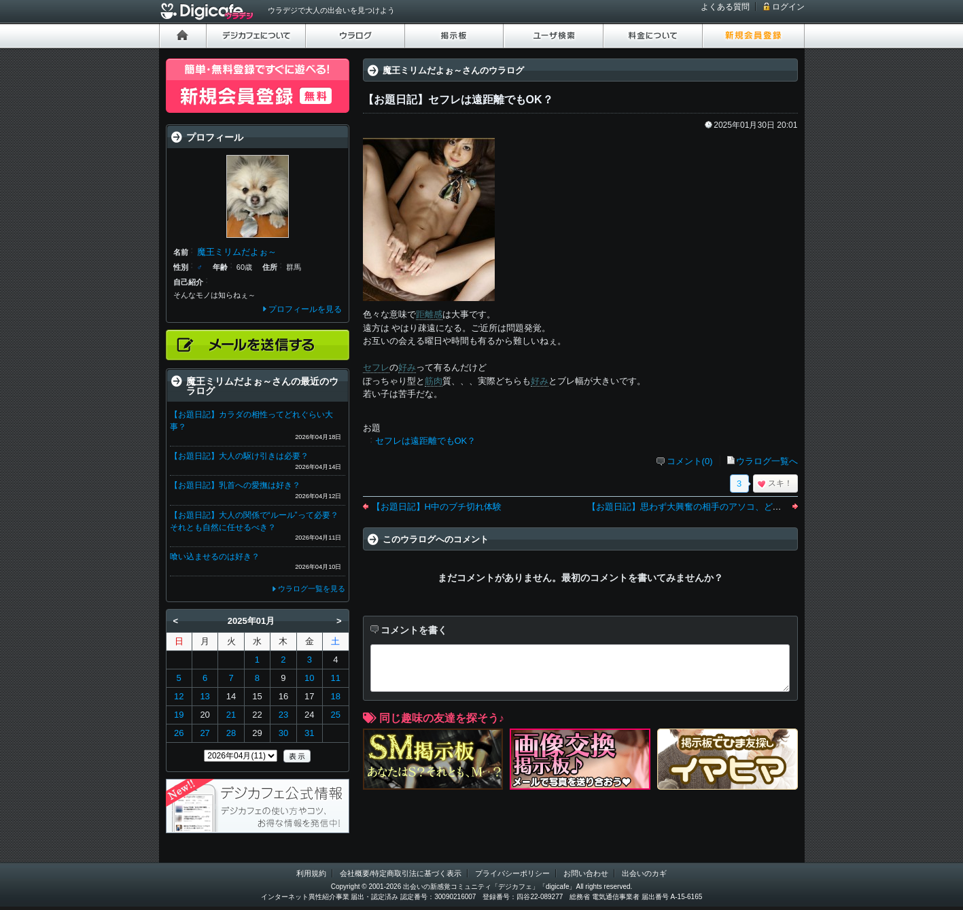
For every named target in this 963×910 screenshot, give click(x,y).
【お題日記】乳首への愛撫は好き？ (235, 485)
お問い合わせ (585, 873)
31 (309, 733)
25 (335, 715)
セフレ (376, 367)
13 (204, 696)
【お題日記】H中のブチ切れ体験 (437, 507)
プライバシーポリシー (512, 873)
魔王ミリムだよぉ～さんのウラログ (453, 70)
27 (204, 733)
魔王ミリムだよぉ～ (237, 252)
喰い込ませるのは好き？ (215, 556)
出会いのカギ (644, 873)
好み (407, 367)
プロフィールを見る (305, 309)
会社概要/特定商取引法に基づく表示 (400, 873)
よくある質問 (725, 7)
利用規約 (311, 873)
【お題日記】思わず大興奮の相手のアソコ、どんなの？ (697, 507)
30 (283, 733)
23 (283, 715)
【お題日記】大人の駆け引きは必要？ (239, 456)
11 (335, 678)
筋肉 (433, 381)
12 (178, 696)
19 (178, 715)
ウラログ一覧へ (767, 461)
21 (231, 715)
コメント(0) (690, 461)
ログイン (788, 7)
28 (231, 733)
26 (178, 733)
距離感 (429, 314)
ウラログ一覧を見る (311, 588)
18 (335, 696)
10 (309, 678)
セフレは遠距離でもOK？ (425, 441)
